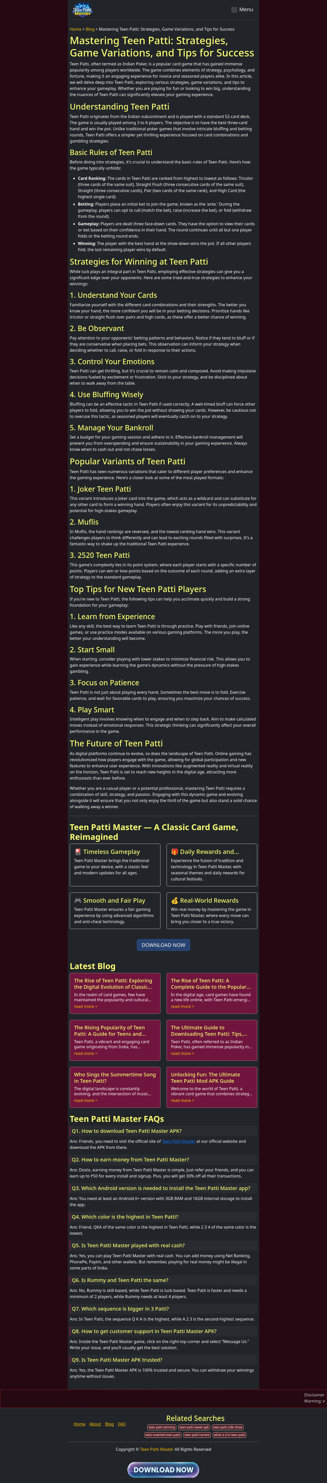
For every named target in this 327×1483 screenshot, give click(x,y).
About (95, 1424)
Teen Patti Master (178, 1141)
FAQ (121, 1424)
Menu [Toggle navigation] (241, 10)
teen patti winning (162, 1427)
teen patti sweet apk (194, 1427)
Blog (90, 29)
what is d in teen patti (229, 1435)
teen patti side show (227, 1427)
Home (75, 29)
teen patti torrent (197, 1435)
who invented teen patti (163, 1435)
